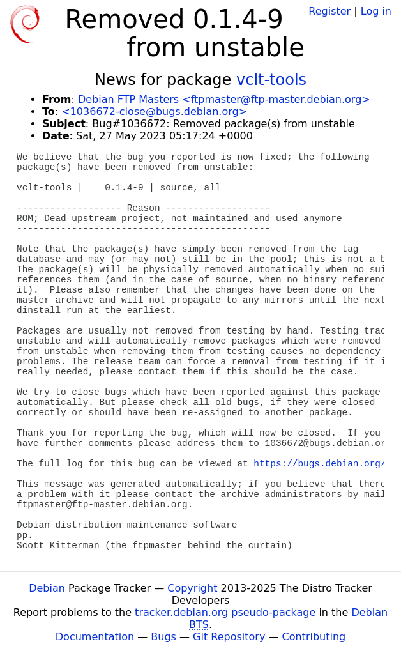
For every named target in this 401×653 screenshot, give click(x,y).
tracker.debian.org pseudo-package (225, 612)
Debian (47, 588)
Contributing (314, 637)
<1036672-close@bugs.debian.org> (154, 111)
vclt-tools (271, 80)
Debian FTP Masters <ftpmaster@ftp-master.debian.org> (224, 99)
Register (329, 11)
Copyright (192, 588)
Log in (376, 11)
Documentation (95, 637)
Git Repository (229, 637)
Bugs (163, 637)
